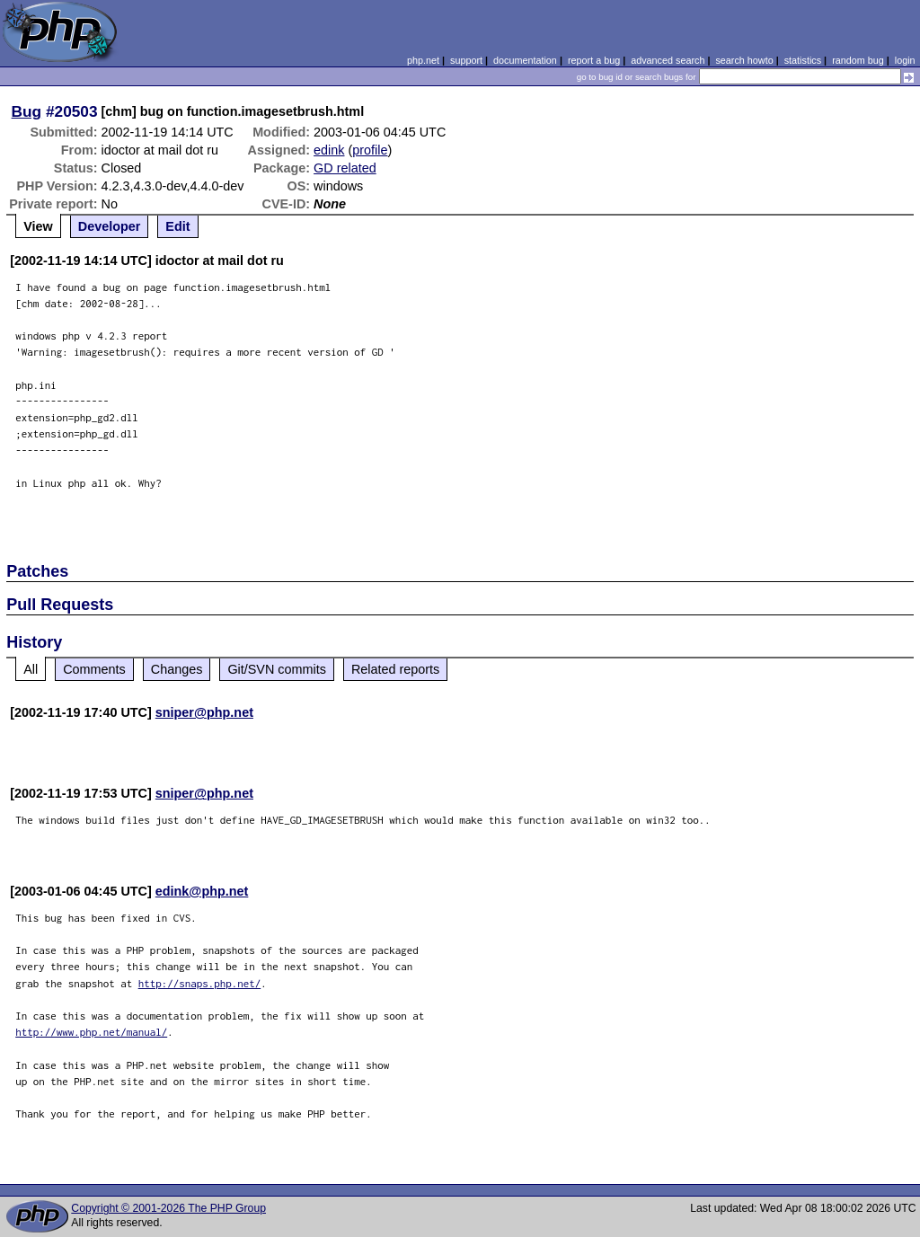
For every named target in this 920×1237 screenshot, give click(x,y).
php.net (423, 60)
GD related (345, 168)
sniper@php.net (204, 712)
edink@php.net (202, 891)
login (905, 60)
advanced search (667, 60)
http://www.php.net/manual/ (91, 1032)
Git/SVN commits (276, 669)
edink (329, 150)
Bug (27, 111)
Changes (177, 669)
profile (369, 150)
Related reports (395, 669)
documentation (525, 60)
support (466, 60)
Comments (94, 669)
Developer (109, 226)
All (30, 669)
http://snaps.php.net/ (199, 983)
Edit (177, 226)
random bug (858, 60)
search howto (744, 60)
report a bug (594, 60)
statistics (802, 60)
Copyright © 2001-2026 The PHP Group (168, 1208)
